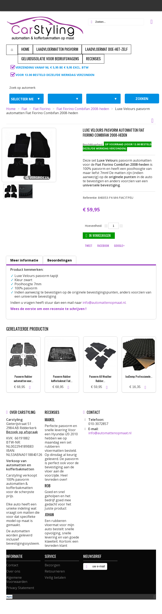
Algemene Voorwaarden (16, 579)
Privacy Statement (20, 588)
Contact (12, 565)
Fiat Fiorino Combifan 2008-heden (82, 109)
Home (11, 109)
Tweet (88, 245)
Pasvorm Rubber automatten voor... (23, 378)
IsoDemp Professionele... (138, 376)
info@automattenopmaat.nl (104, 302)
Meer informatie (24, 260)
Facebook (103, 245)
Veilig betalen (55, 577)
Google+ (119, 245)
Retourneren (55, 571)
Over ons (13, 571)
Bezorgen (52, 565)
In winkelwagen (98, 235)
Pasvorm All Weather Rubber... (100, 378)
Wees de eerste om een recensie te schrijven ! (48, 308)
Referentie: (108, 198)
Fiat (24, 109)
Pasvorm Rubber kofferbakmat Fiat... (61, 378)
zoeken (142, 98)
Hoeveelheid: (93, 226)
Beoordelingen (59, 260)
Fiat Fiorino (41, 109)
